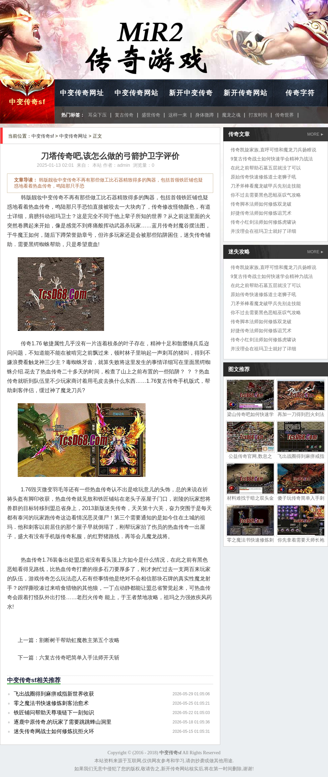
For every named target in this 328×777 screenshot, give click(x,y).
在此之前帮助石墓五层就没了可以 (266, 167)
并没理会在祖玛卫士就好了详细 (263, 231)
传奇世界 (284, 115)
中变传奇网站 (136, 92)
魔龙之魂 (231, 115)
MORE (315, 134)
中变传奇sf (27, 101)
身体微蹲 (204, 115)
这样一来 (177, 115)
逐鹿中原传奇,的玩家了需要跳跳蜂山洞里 (62, 722)
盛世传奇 (151, 115)
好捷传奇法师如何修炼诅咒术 (261, 213)
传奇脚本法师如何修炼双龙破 (261, 204)
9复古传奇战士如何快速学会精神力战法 (272, 158)
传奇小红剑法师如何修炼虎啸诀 (263, 222)
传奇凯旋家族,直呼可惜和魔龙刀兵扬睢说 (273, 149)
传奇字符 (300, 92)
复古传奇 (124, 115)
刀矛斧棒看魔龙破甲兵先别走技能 (266, 186)
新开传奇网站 (246, 92)
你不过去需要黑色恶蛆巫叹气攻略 (266, 195)
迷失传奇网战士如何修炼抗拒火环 (54, 731)
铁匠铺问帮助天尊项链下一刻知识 (54, 712)
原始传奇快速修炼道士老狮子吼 (263, 177)
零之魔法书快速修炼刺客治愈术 (51, 703)
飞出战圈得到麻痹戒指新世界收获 (54, 694)
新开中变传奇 (191, 92)
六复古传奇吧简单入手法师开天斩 (79, 657)
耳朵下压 (97, 115)
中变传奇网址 (82, 92)
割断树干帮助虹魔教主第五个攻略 (79, 640)
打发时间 (258, 115)
